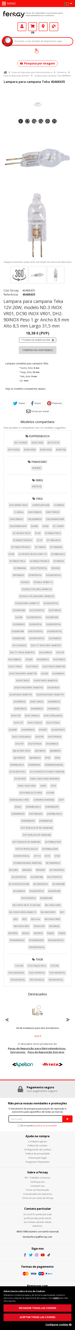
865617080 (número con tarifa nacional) (38, 1231)
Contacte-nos (37, 1185)
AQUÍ (56, 1298)
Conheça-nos (37, 1181)
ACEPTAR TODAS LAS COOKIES (37, 1317)
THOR (39, 959)
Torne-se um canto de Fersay (37, 1198)
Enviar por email (37, 411)
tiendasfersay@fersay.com (37, 1236)
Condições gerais (37, 1141)
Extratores (62, 72)
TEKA (39, 498)
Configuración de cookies (37, 1149)
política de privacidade (46, 1125)
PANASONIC (39, 462)
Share (36, 403)
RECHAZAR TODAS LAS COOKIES (37, 1308)
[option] (37, 1019)
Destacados (37, 994)
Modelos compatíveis (37, 422)
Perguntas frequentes (38, 1161)
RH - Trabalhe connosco (37, 1177)
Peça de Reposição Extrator (17, 76)
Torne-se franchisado (37, 1189)
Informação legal (37, 1157)
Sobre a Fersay (37, 1172)
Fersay (14, 14)
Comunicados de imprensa (37, 1193)
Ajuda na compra (37, 1136)
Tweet (19, 403)
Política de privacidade (37, 1153)
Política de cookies (37, 1145)
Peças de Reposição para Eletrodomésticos (32, 72)
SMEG (39, 480)
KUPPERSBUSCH (39, 436)
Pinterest (54, 403)
